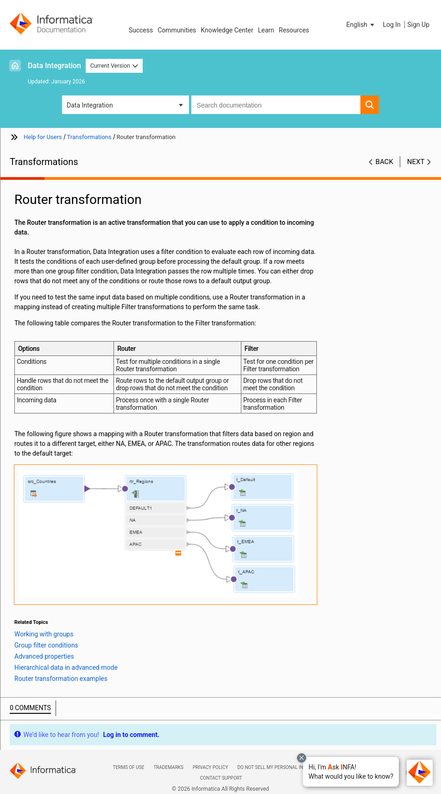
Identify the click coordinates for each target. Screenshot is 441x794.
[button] (351, 772)
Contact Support (221, 778)
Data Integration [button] (90, 105)
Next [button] (416, 162)
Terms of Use (128, 767)
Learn (266, 30)
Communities (177, 30)
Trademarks (168, 767)
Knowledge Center (227, 30)
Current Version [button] (114, 65)
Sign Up (418, 24)
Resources (294, 30)
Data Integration (54, 65)
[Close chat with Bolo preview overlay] (301, 757)
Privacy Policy (210, 767)
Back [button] (384, 162)
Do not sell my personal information (283, 767)
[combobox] (275, 104)
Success (141, 30)
